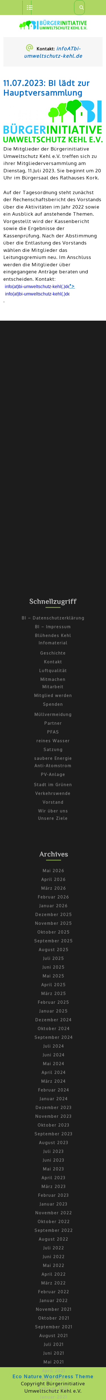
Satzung (53, 961)
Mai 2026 (53, 1082)
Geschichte (53, 864)
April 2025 (53, 1196)
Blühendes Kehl (53, 846)
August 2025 (54, 1161)
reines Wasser (53, 952)
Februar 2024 (53, 1301)
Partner (53, 934)
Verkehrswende (53, 1004)
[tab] (26, 8)
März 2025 (53, 1204)
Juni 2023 (53, 1371)
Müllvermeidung (53, 925)
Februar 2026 (53, 1108)
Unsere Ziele (53, 1029)
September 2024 (53, 1248)
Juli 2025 (53, 1169)
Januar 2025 (53, 1222)
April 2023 (54, 1389)
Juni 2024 (54, 1266)
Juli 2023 (53, 1362)
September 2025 (53, 1152)
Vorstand (53, 1013)
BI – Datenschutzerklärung (53, 829)
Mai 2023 (53, 1380)
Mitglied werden (53, 906)
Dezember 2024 (53, 1231)
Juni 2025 (53, 1178)
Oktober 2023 (54, 1336)
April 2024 (54, 1283)
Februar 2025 (53, 1213)
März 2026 (53, 1099)
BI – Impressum (53, 838)
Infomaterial (53, 854)
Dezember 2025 (53, 1126)
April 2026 (53, 1090)
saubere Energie (53, 969)
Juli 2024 (53, 1257)
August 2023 (53, 1354)
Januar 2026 (53, 1117)
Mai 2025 (53, 1187)
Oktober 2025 (53, 1143)
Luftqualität (53, 882)
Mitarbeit (53, 898)
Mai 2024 (53, 1275)
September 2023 (53, 1345)
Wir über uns (53, 1022)
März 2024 (53, 1292)
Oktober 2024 (54, 1240)
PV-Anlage (53, 985)
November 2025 (53, 1134)
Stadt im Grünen (53, 996)
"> (39, 290)
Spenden (53, 915)
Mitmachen (53, 890)
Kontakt (53, 873)
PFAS (53, 943)
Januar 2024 (54, 1310)
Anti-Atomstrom (53, 977)
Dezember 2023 (54, 1319)
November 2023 (53, 1327)
